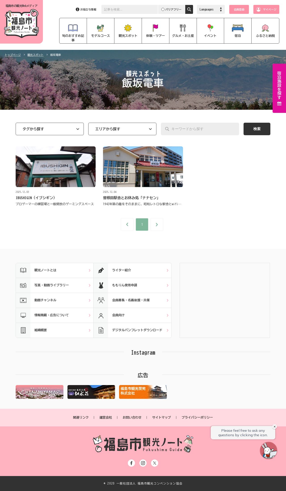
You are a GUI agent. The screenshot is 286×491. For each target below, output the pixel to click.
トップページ (13, 54)
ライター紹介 (112, 270)
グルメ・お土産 (183, 35)
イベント (210, 35)
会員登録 (239, 9)
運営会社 (105, 417)
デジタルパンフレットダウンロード (128, 330)
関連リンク (81, 417)
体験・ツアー (155, 35)
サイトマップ (161, 417)
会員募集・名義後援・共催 (122, 300)
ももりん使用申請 (115, 285)
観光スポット (128, 35)
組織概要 (31, 330)
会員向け (109, 315)
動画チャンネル (36, 300)
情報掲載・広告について (42, 315)
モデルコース (100, 35)
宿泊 (238, 35)
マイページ (269, 9)
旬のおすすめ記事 (73, 38)
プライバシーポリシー (197, 417)
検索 (257, 129)
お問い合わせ (132, 417)
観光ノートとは (36, 270)
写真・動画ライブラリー (42, 285)
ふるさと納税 (265, 35)
